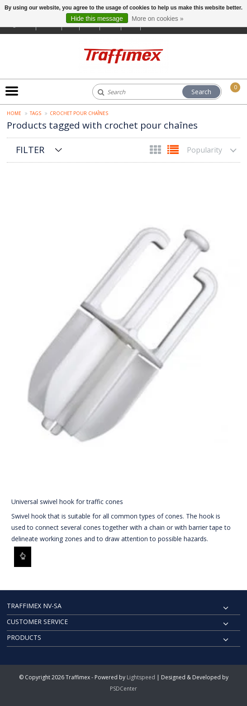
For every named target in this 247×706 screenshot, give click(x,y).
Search (201, 91)
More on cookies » (157, 18)
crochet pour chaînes (79, 113)
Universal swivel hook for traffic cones (67, 501)
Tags (35, 113)
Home (14, 113)
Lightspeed (141, 677)
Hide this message (97, 18)
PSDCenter (123, 688)
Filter (30, 150)
